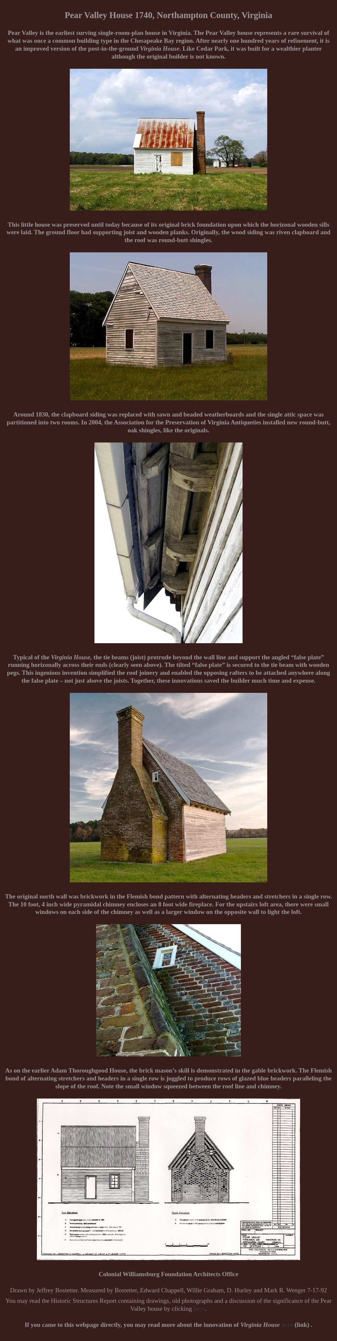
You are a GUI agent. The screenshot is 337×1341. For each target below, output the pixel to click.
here (199, 1308)
